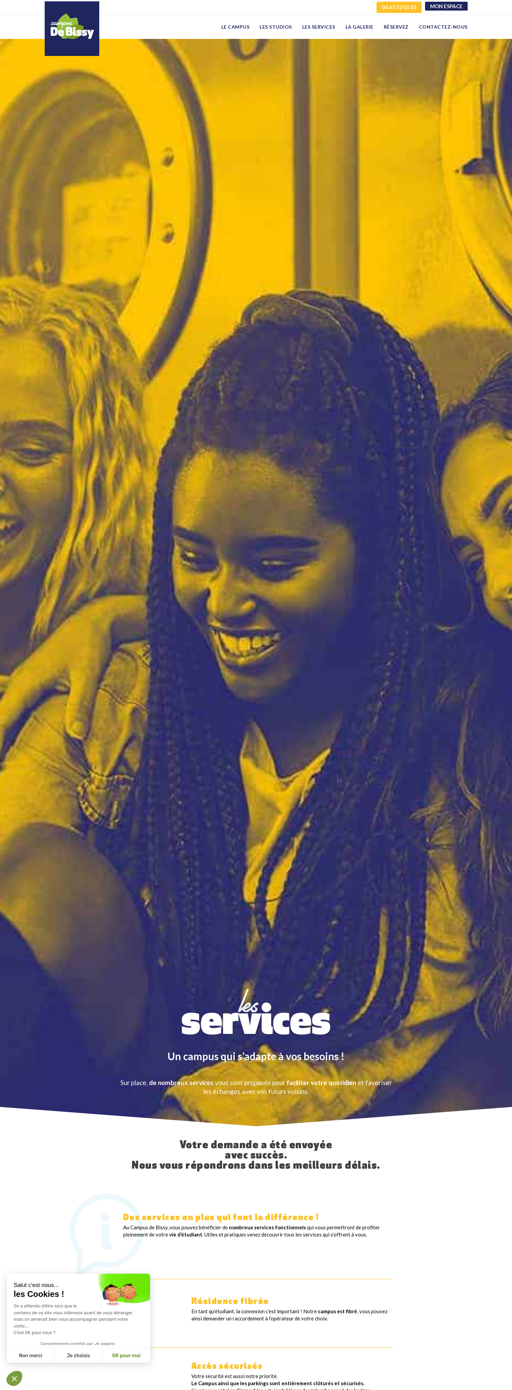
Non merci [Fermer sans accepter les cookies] (30, 1356)
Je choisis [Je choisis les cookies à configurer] (78, 1356)
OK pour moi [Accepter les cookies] (126, 1356)
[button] (14, 1378)
